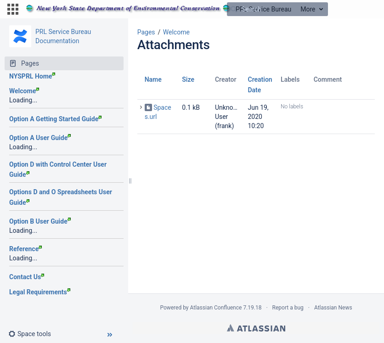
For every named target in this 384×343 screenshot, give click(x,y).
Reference (25, 249)
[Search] (233, 9)
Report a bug (288, 307)
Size (188, 79)
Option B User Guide (40, 221)
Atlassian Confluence (216, 307)
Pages (146, 32)
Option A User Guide (40, 137)
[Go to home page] (158, 9)
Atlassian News (333, 307)
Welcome (24, 91)
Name (153, 79)
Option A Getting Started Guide (55, 119)
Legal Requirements (39, 292)
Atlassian (256, 328)
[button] (13, 9)
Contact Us (26, 277)
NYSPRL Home (32, 76)
